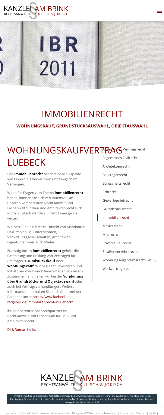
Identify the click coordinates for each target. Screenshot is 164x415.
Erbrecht (109, 191)
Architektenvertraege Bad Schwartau (67, 395)
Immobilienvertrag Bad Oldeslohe (30, 395)
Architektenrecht (116, 166)
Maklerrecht (112, 226)
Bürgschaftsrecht (116, 183)
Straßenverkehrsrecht (120, 251)
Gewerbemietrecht (117, 200)
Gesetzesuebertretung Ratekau (103, 395)
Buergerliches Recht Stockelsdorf (82, 402)
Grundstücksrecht (117, 209)
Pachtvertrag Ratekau (21, 399)
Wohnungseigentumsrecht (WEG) (129, 260)
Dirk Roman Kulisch (23, 329)
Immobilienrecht (115, 217)
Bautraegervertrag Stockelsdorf (104, 399)
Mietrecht (110, 234)
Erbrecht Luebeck (42, 399)
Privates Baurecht (116, 243)
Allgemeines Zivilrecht (120, 157)
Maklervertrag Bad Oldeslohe (135, 395)
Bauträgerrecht (114, 174)
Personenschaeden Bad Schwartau (69, 399)
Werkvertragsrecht (117, 268)
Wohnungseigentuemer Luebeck (137, 399)
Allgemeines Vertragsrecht (123, 149)
